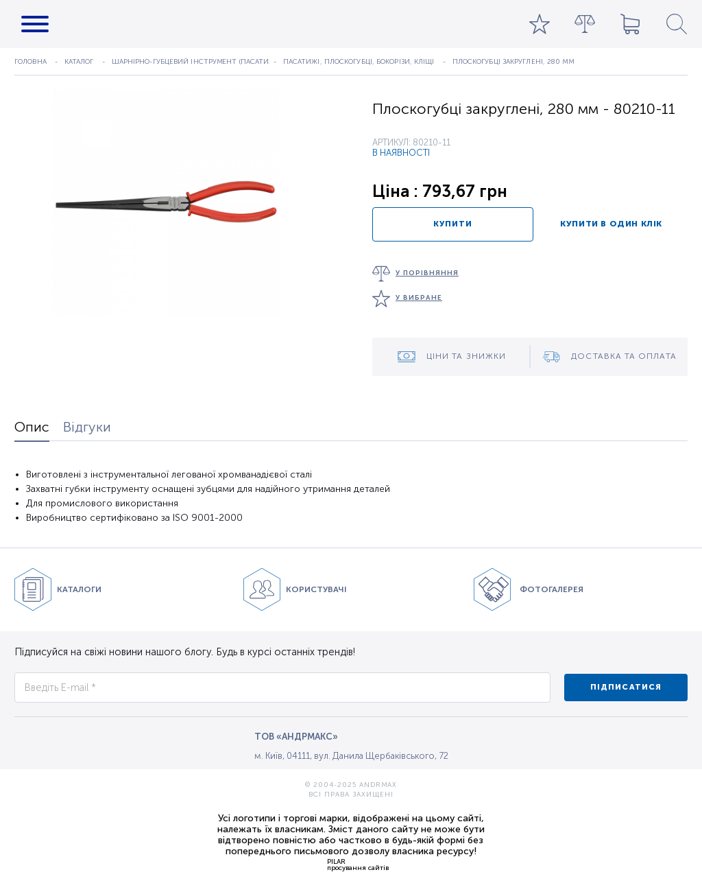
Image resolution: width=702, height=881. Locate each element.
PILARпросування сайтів (358, 864)
